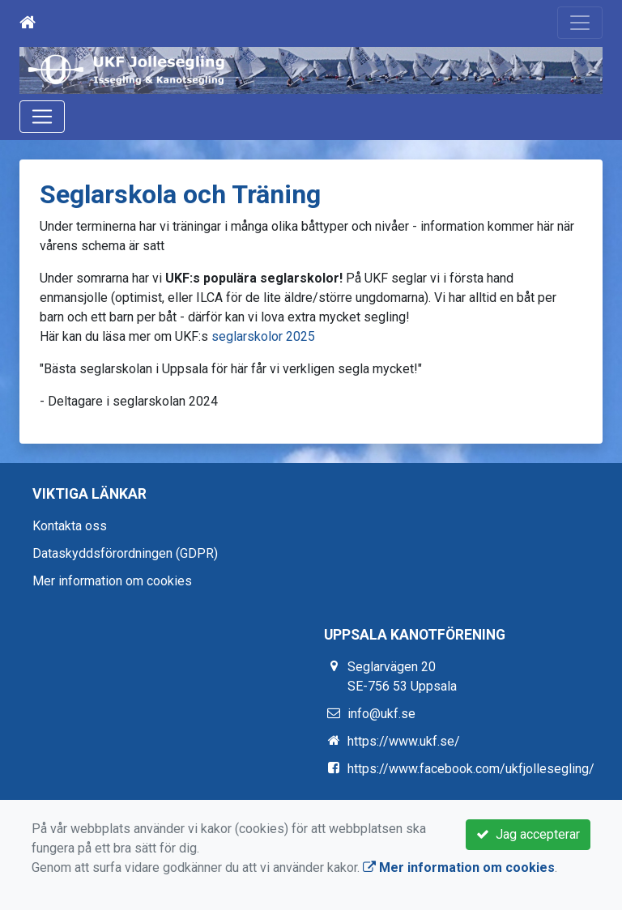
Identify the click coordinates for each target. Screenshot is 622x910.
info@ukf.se (381, 713)
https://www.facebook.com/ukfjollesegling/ (470, 768)
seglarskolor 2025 (263, 336)
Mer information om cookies (112, 581)
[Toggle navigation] (580, 22)
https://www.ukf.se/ (403, 741)
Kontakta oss (69, 526)
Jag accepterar (528, 834)
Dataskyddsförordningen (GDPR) (125, 553)
